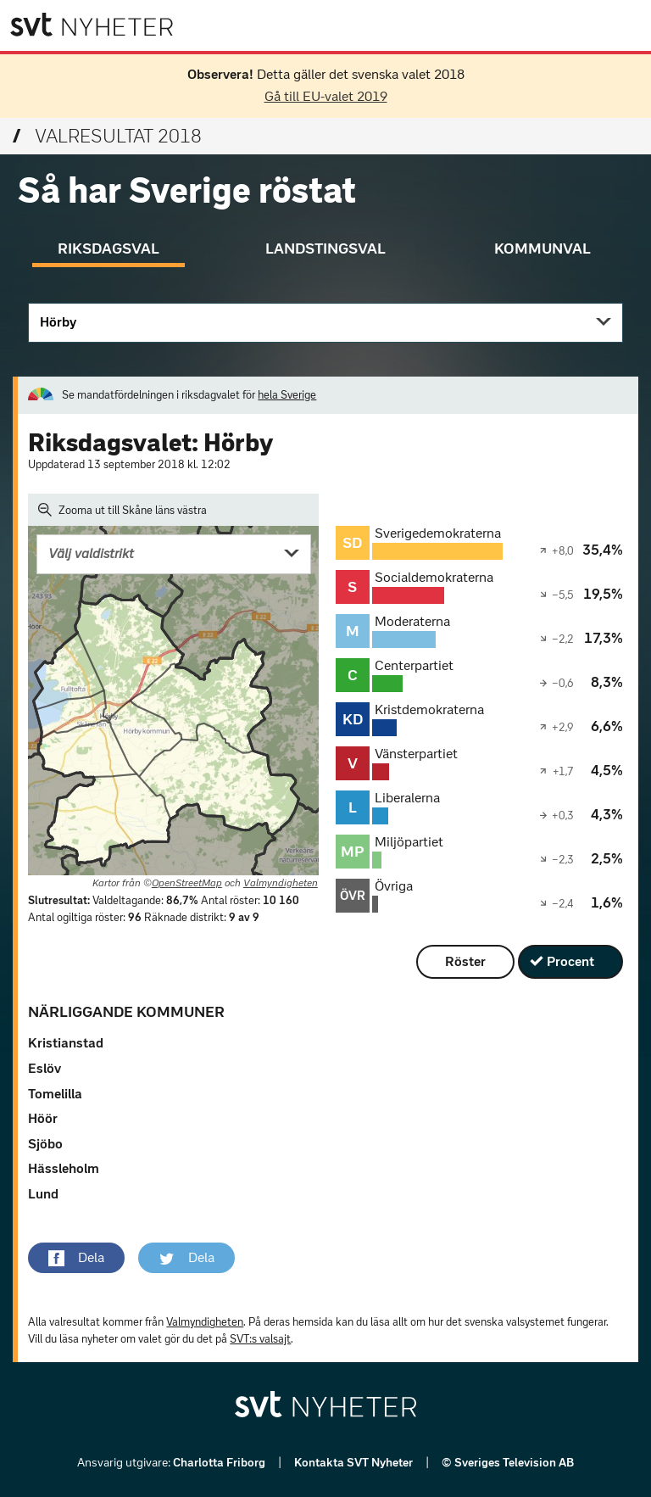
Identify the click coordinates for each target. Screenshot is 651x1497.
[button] (76, 1258)
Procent (570, 961)
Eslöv (44, 1068)
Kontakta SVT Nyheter (354, 1462)
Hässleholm (63, 1168)
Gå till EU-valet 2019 (325, 96)
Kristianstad (65, 1043)
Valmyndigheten (280, 883)
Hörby (58, 322)
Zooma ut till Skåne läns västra (122, 509)
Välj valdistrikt (91, 553)
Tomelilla (55, 1094)
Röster (465, 961)
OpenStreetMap (187, 883)
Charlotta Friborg (220, 1462)
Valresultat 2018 (107, 136)
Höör (43, 1118)
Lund (43, 1194)
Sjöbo (45, 1144)
